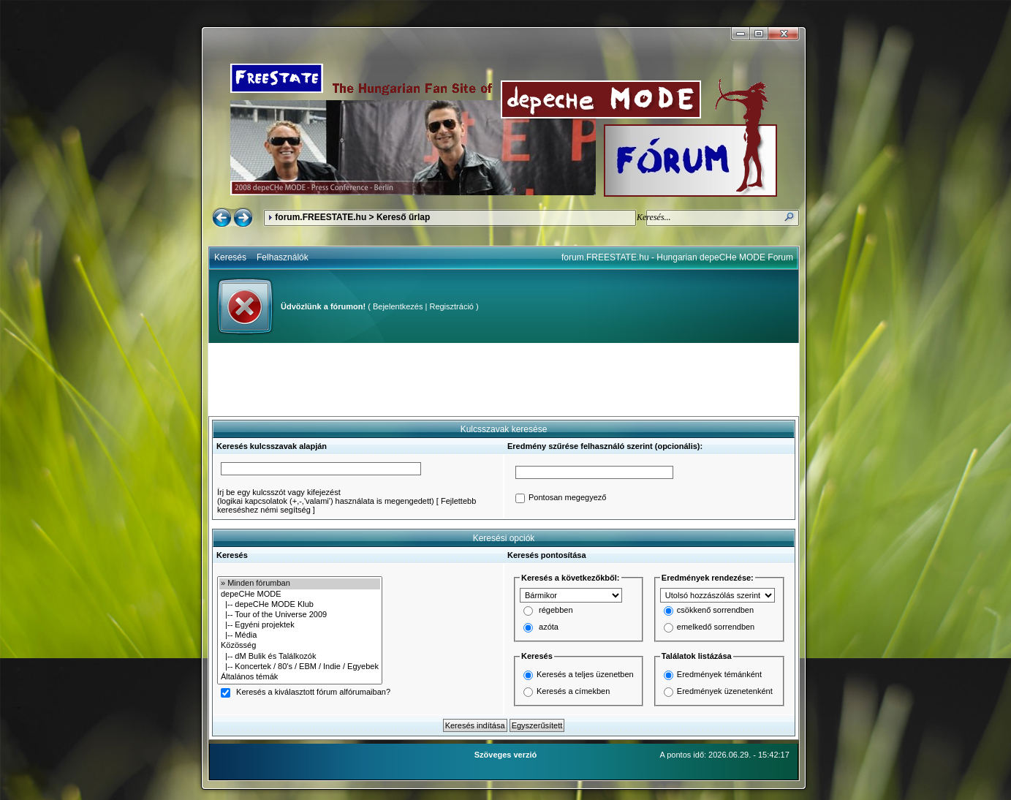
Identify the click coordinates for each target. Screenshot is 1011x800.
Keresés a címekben (573, 691)
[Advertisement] (504, 379)
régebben (556, 610)
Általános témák (299, 677)
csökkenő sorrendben (715, 610)
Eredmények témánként (719, 674)
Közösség (299, 646)
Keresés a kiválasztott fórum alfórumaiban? (313, 692)
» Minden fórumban (299, 583)
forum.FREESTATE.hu (320, 217)
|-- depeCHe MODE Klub (299, 605)
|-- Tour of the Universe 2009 (299, 615)
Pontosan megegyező (567, 498)
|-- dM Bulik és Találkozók (299, 657)
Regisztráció (451, 306)
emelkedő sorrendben (715, 627)
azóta (548, 627)
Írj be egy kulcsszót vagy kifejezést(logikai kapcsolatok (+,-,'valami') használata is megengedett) (325, 496)
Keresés (230, 257)
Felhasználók (282, 257)
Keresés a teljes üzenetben (585, 674)
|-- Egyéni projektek (299, 625)
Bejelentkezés (398, 306)
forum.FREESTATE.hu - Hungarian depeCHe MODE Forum (677, 257)
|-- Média (299, 635)
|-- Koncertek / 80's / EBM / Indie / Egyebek (299, 667)
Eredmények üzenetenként (725, 691)
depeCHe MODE (299, 594)
